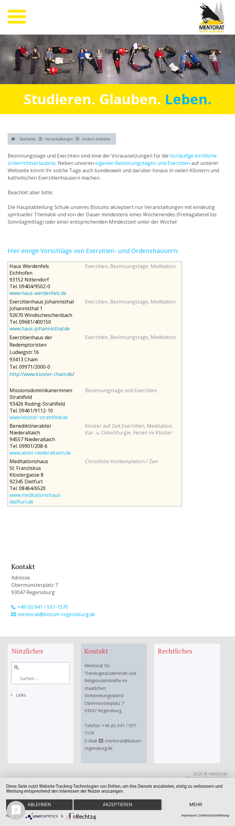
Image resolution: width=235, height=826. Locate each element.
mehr (195, 805)
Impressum (189, 815)
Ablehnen (39, 805)
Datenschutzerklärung (214, 815)
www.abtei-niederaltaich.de (40, 452)
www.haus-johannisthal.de (39, 328)
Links (21, 695)
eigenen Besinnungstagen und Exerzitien (142, 163)
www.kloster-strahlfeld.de (38, 417)
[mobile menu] (17, 17)
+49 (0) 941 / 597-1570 (42, 607)
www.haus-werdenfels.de (37, 293)
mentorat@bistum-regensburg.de (56, 614)
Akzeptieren (117, 805)
